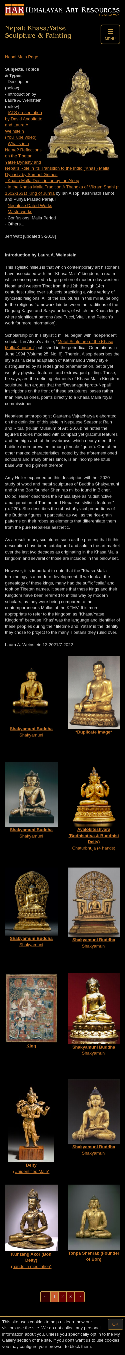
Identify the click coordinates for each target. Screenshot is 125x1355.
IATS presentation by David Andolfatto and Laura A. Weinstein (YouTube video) (23, 125)
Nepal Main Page (21, 56)
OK (115, 1324)
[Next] (79, 1296)
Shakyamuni (31, 697)
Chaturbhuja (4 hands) (94, 806)
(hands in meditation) (31, 1227)
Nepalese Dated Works (30, 205)
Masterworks (20, 211)
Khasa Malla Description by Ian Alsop (43, 180)
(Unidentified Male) (31, 1126)
